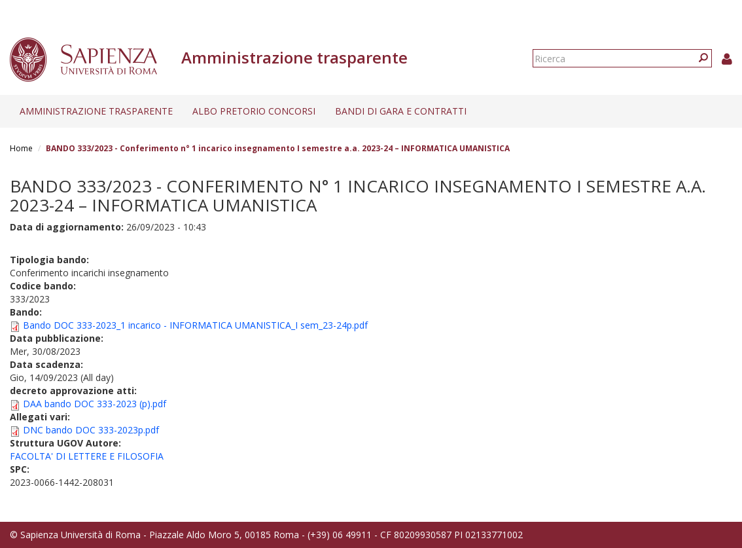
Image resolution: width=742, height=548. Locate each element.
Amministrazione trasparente (96, 111)
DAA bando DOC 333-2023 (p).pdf (94, 403)
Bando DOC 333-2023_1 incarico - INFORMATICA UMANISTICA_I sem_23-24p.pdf (195, 325)
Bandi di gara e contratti (401, 111)
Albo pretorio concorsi (253, 111)
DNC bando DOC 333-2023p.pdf (91, 430)
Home (21, 148)
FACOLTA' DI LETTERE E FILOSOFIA (87, 456)
